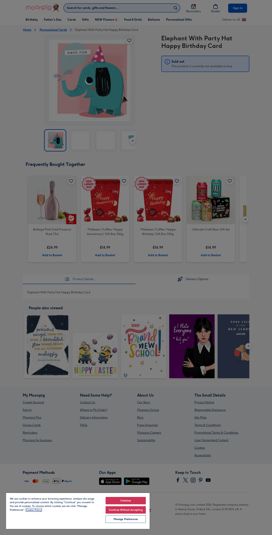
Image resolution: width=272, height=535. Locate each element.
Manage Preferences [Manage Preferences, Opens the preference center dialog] (126, 519)
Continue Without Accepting (125, 509)
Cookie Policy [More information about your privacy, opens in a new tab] (34, 509)
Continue (125, 500)
